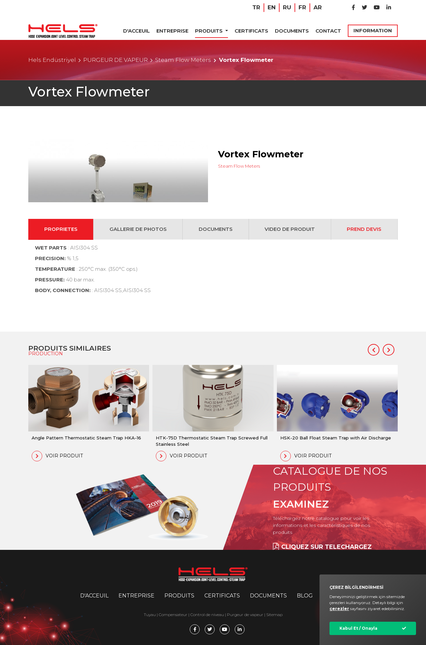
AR (318, 7)
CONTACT (328, 31)
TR (256, 7)
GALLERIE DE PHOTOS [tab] (138, 229)
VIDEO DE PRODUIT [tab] (290, 229)
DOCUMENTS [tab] (216, 229)
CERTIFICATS (251, 31)
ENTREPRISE (172, 31)
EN (272, 7)
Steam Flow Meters (183, 60)
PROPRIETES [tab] (61, 229)
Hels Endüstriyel (52, 60)
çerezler (339, 608)
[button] (373, 350)
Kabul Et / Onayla (358, 628)
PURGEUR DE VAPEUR (115, 60)
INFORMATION (372, 30)
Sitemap (274, 614)
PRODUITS (209, 31)
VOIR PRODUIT (57, 456)
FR (302, 7)
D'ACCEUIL (136, 31)
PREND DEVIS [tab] (364, 229)
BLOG (305, 595)
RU (287, 7)
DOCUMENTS (292, 31)
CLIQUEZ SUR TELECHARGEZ (322, 547)
